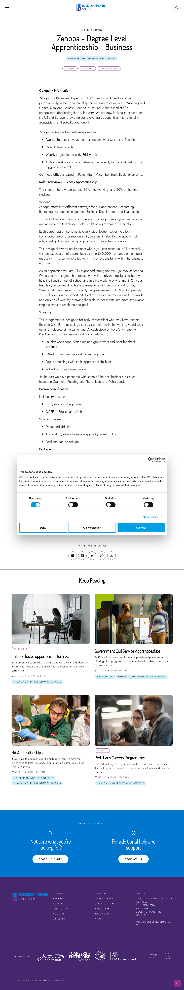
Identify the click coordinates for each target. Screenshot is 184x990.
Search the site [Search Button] (50, 859)
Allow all (141, 527)
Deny (43, 527)
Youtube (58, 913)
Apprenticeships (109, 68)
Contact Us (133, 859)
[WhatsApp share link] (102, 555)
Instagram (60, 908)
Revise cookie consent (167, 956)
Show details (150, 517)
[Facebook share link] (72, 555)
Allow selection (92, 527)
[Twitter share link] (92, 555)
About (99, 918)
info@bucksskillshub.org (153, 923)
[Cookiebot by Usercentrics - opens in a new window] (150, 459)
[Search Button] (176, 7)
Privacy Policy (153, 956)
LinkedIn (59, 918)
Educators (102, 913)
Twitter (58, 903)
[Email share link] (111, 555)
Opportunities (105, 903)
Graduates (87, 68)
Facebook (60, 898)
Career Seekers (105, 898)
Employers (102, 908)
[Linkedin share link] (82, 555)
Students (70, 68)
